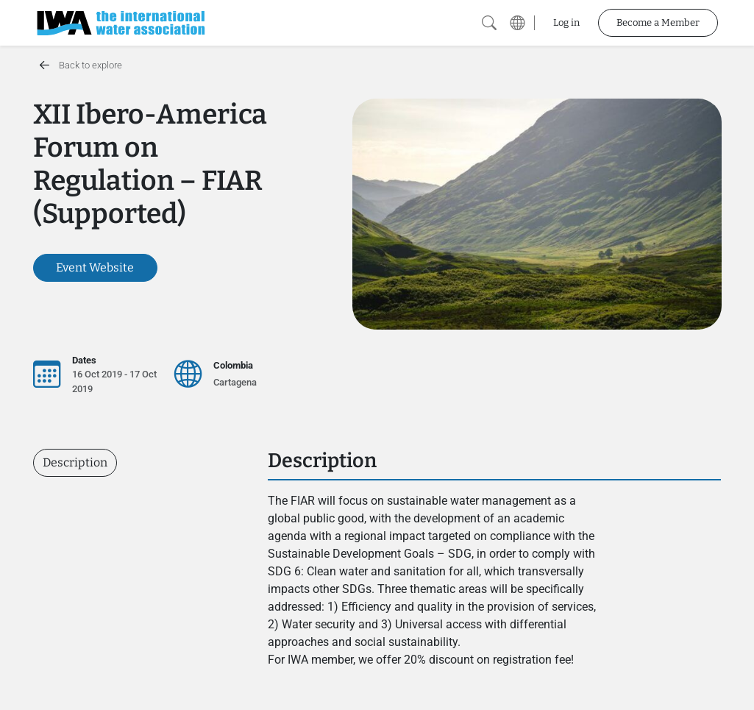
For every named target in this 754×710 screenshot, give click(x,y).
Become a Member (658, 22)
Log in (566, 22)
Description (75, 462)
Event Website (95, 267)
